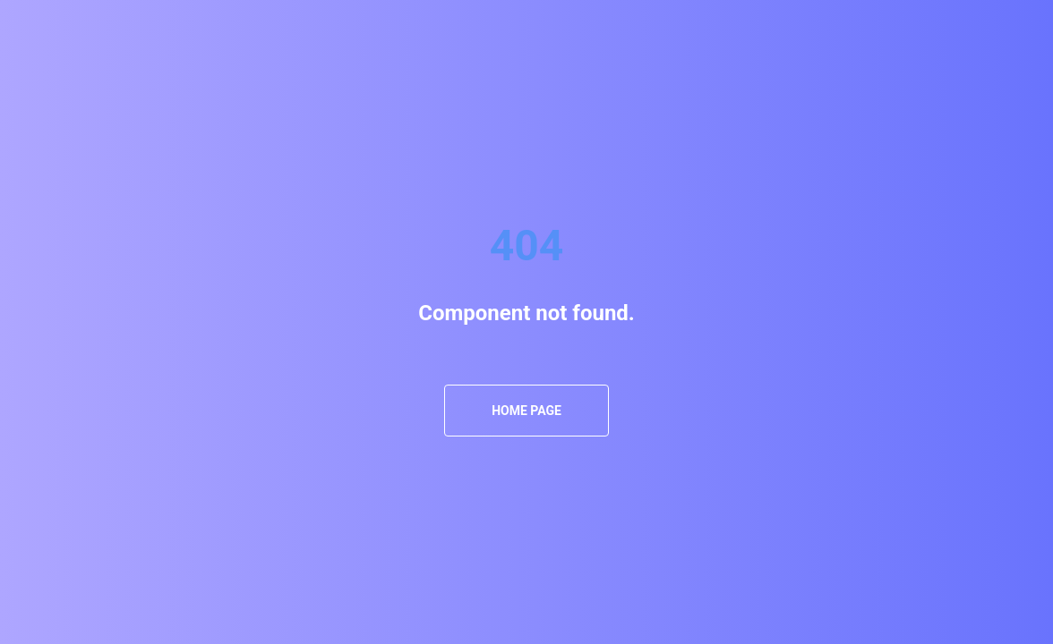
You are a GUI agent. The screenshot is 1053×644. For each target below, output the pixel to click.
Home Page (526, 410)
